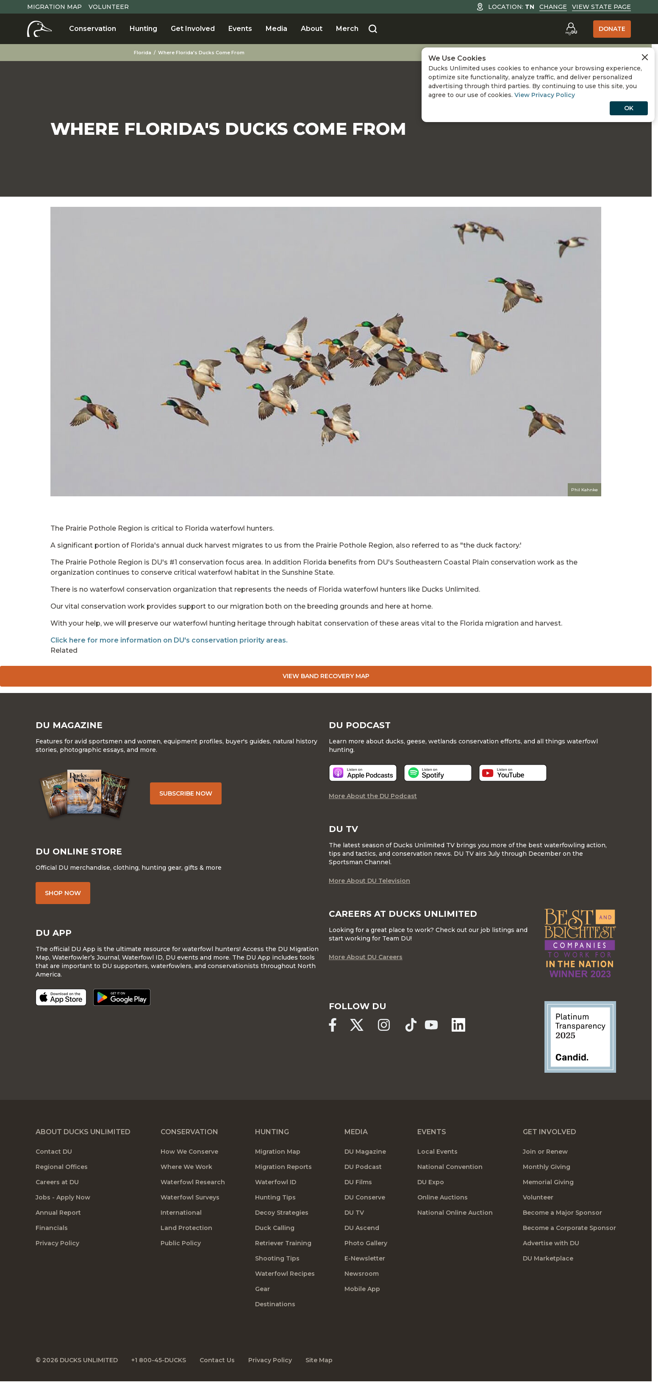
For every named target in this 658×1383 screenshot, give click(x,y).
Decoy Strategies (281, 1212)
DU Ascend (361, 1228)
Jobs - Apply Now (63, 1197)
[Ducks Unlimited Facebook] (332, 1025)
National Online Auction (455, 1212)
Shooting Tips (277, 1258)
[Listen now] (363, 773)
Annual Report (58, 1212)
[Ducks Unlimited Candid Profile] (580, 1036)
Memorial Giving (548, 1182)
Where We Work (186, 1167)
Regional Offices (62, 1167)
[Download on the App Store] (61, 997)
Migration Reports (283, 1167)
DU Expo (430, 1182)
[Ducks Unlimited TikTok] (411, 1025)
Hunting (143, 29)
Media (276, 29)
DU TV (354, 1212)
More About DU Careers (366, 957)
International (181, 1212)
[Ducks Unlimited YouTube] (431, 1025)
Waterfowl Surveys (190, 1197)
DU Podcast (363, 1167)
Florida (142, 53)
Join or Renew (545, 1151)
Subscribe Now (185, 793)
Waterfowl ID (275, 1182)
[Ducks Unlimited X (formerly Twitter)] (357, 1025)
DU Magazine (365, 1151)
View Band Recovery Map (326, 676)
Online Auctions (442, 1197)
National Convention (450, 1167)
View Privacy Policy (544, 95)
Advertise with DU (551, 1243)
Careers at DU (57, 1182)
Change (553, 7)
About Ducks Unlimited (83, 1132)
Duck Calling (274, 1228)
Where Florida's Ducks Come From (201, 53)
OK (628, 108)
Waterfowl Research (193, 1182)
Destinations (275, 1304)
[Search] (373, 29)
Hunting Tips (275, 1197)
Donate (612, 29)
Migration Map (54, 7)
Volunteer (109, 7)
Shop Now (63, 893)
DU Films (358, 1182)
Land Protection (186, 1228)
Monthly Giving (546, 1167)
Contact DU (54, 1151)
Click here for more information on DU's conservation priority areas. (169, 640)
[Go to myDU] (571, 29)
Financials (52, 1228)
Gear (262, 1289)
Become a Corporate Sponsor (569, 1228)
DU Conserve (364, 1197)
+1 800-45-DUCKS (158, 1360)
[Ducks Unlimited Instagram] (384, 1025)
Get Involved (193, 29)
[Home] (39, 29)
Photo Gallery (365, 1243)
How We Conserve (189, 1151)
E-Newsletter (364, 1258)
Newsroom (361, 1273)
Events (240, 29)
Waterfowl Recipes (285, 1273)
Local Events (437, 1151)
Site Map (319, 1360)
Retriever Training (283, 1243)
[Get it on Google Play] (121, 997)
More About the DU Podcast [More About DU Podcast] (373, 796)
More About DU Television (369, 881)
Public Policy (181, 1243)
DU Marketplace (548, 1258)
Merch (347, 29)
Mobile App (362, 1289)
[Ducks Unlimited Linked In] (458, 1025)
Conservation (92, 29)
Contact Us (217, 1360)
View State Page (601, 7)
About (311, 29)
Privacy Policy (57, 1243)
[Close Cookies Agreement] (645, 57)
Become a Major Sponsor (562, 1212)
